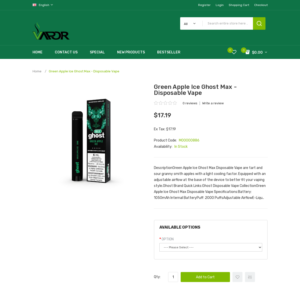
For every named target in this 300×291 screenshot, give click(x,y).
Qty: (157, 277)
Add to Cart (205, 277)
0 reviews (190, 103)
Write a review (213, 103)
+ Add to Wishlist (237, 277)
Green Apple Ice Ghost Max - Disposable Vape (84, 71)
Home (37, 71)
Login (220, 5)
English (43, 5)
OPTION (168, 239)
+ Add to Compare (250, 277)
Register (204, 5)
